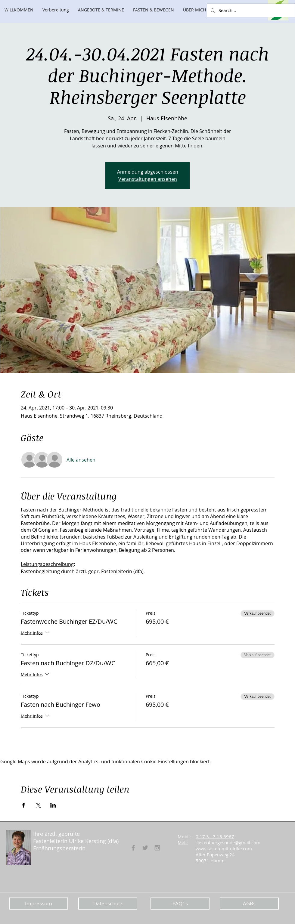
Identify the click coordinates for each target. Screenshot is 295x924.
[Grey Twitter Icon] (145, 847)
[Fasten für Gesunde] (133, 847)
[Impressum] (38, 904)
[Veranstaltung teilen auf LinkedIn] (53, 805)
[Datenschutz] (107, 904)
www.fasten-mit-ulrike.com (224, 848)
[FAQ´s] (180, 904)
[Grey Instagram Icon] (157, 847)
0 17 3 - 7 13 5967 (215, 836)
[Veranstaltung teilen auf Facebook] (23, 805)
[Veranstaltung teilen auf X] (38, 805)
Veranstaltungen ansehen (147, 179)
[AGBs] (249, 904)
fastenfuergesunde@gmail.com (228, 842)
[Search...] (250, 10)
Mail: (183, 842)
